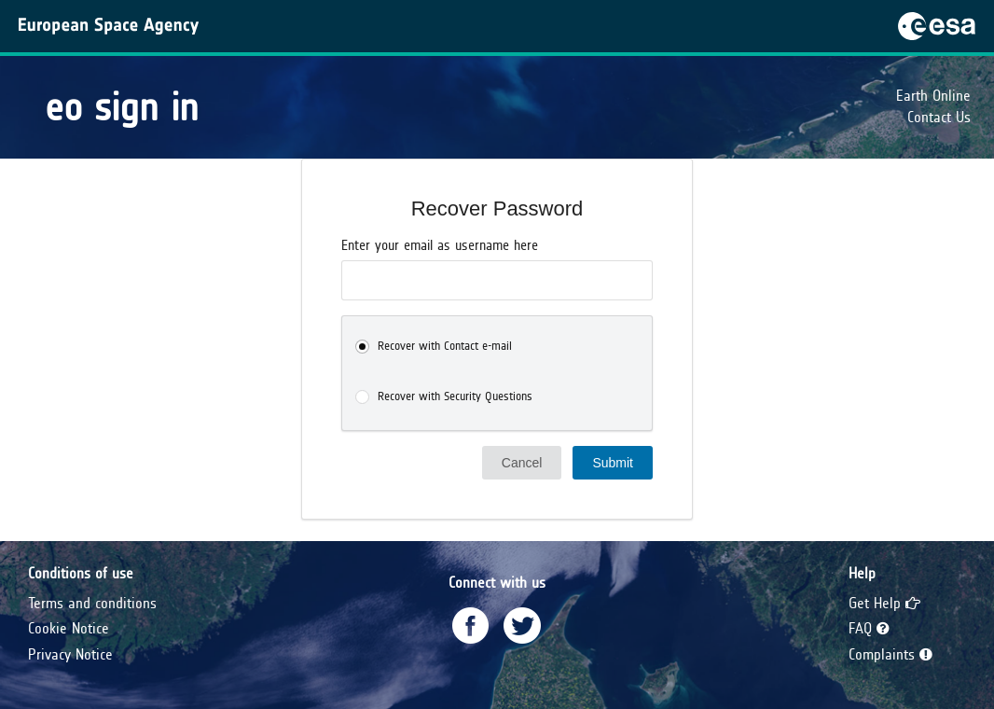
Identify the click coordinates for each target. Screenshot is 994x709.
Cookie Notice (68, 628)
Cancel (522, 462)
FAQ (869, 628)
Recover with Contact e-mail (445, 346)
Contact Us (939, 117)
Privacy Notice (70, 654)
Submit (612, 462)
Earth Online (933, 95)
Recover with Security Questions (455, 396)
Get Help (884, 603)
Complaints (890, 654)
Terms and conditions (92, 603)
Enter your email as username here (439, 245)
